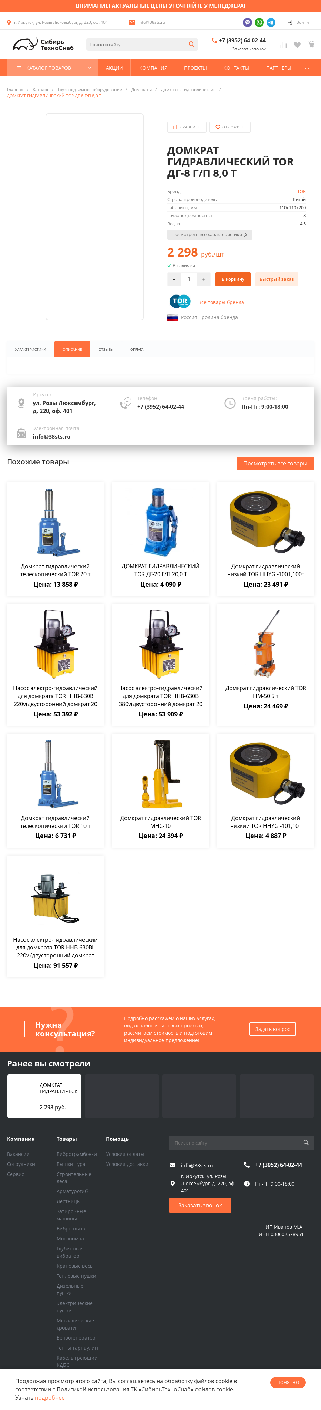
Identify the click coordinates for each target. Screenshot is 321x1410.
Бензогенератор (76, 1337)
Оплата (136, 349)
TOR (301, 191)
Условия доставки (127, 1164)
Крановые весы (75, 1266)
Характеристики (30, 349)
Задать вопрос (272, 1029)
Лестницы (69, 1201)
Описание (72, 349)
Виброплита (71, 1228)
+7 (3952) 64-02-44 (242, 40)
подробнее (50, 1397)
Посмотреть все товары (275, 463)
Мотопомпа (70, 1238)
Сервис (15, 1174)
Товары (67, 1138)
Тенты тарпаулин (77, 1347)
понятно (288, 1382)
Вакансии (18, 1154)
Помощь (117, 1138)
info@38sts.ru (152, 22)
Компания (21, 1138)
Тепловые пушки (76, 1276)
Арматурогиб (72, 1191)
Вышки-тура (71, 1164)
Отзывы (106, 349)
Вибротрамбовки (77, 1154)
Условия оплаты (125, 1154)
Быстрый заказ (277, 279)
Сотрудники (21, 1164)
